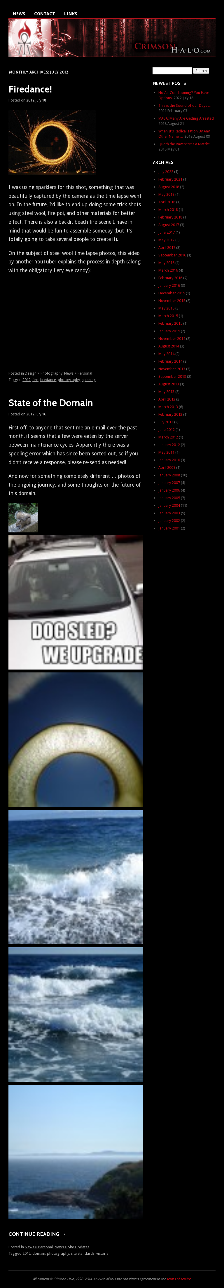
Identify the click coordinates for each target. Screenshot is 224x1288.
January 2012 (169, 445)
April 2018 (166, 202)
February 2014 (170, 361)
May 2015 (166, 308)
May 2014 (166, 354)
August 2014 (168, 346)
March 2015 (168, 316)
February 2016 (170, 278)
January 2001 (169, 528)
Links (70, 13)
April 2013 (166, 399)
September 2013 (172, 376)
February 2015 (170, 323)
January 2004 (169, 505)
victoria (102, 1253)
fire (35, 380)
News (19, 13)
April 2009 (166, 467)
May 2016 (166, 263)
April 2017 (166, 247)
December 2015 (171, 293)
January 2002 (169, 520)
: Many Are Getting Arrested (186, 118)
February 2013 (170, 414)
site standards (82, 1253)
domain (38, 1253)
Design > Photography (43, 373)
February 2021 (170, 179)
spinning (89, 380)
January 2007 (169, 482)
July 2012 (165, 422)
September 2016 (172, 255)
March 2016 (168, 270)
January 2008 (169, 475)
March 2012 (168, 437)
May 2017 (166, 240)
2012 (26, 380)
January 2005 (169, 498)
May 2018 (166, 194)
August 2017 (168, 225)
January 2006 (169, 490)
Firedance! (30, 89)
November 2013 (171, 369)
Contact (44, 13)
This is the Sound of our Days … (185, 105)
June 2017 (166, 232)
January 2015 (169, 331)
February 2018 (170, 217)
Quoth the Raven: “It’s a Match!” (184, 144)
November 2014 (171, 338)
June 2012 (166, 429)
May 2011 (166, 452)
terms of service (179, 1279)
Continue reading (37, 1234)
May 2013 (166, 391)
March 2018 (168, 209)
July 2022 (165, 171)
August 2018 (168, 187)
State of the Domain (50, 402)
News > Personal (78, 373)
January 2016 (169, 285)
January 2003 (169, 513)
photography (69, 380)
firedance (48, 380)
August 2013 (168, 384)
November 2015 (171, 300)
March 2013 (168, 407)
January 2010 (169, 460)
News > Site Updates (72, 1247)
